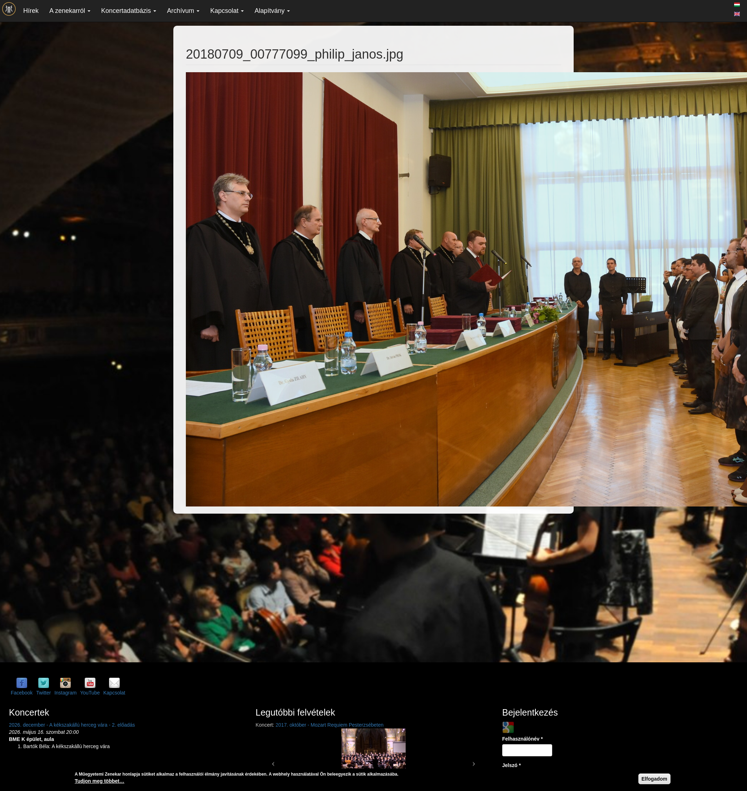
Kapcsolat (227, 10)
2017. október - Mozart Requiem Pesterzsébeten (330, 725)
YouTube (90, 693)
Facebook (22, 693)
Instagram (65, 693)
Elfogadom (654, 779)
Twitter (43, 693)
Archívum (183, 10)
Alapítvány (272, 10)
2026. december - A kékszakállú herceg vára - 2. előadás (72, 725)
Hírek (31, 10)
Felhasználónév (522, 739)
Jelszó (511, 765)
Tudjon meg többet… (99, 781)
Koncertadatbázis (128, 10)
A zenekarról (69, 10)
